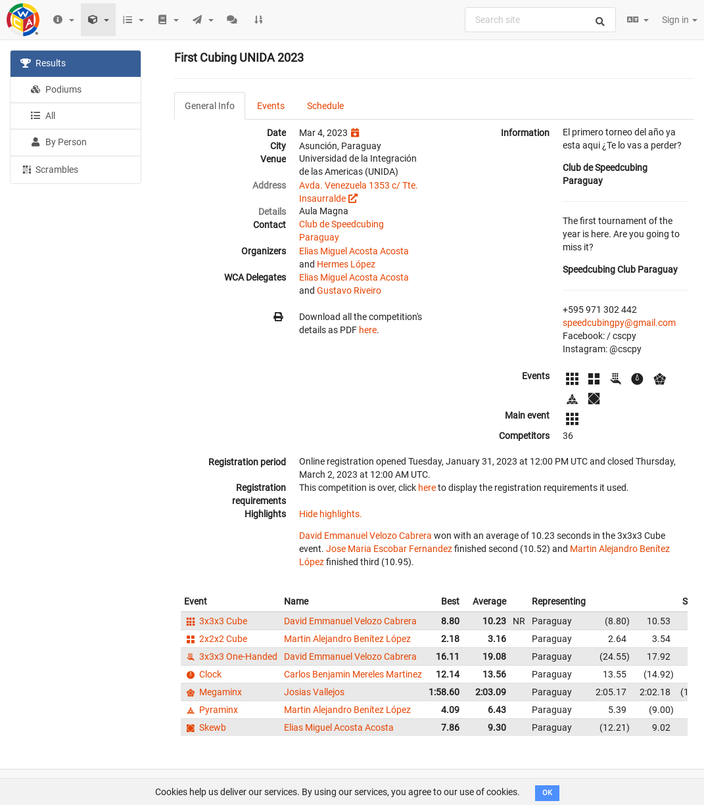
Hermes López (346, 264)
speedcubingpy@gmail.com (619, 322)
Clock (203, 674)
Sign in (679, 19)
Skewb (205, 727)
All (42, 115)
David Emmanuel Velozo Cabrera (365, 535)
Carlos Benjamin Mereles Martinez (353, 674)
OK (547, 793)
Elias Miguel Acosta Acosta (354, 251)
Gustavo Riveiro (349, 290)
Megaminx (213, 692)
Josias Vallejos (314, 692)
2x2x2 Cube (215, 638)
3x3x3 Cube (215, 621)
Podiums (56, 89)
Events (271, 106)
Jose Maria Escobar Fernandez (389, 548)
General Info (210, 106)
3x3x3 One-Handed (230, 656)
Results (43, 63)
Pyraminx (211, 709)
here (368, 330)
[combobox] (540, 19)
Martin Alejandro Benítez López (347, 638)
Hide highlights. (330, 514)
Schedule (325, 106)
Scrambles (49, 169)
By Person (58, 142)
